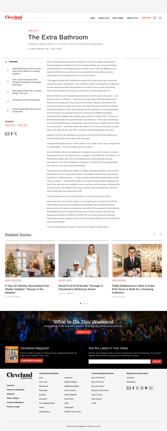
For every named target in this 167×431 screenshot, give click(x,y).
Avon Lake (43, 382)
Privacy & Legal (13, 407)
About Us (10, 385)
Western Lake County (72, 412)
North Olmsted (69, 390)
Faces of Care (96, 395)
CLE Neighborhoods (47, 403)
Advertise (11, 394)
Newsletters (131, 382)
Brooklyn (42, 395)
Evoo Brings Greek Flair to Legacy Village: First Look (26, 92)
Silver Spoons (96, 399)
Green (41, 407)
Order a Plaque (13, 398)
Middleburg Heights (71, 386)
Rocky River (69, 399)
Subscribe (146, 18)
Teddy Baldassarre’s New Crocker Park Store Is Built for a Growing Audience (26, 71)
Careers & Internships (15, 390)
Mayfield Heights (70, 382)
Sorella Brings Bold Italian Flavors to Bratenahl (26, 110)
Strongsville (68, 407)
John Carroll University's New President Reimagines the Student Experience (26, 82)
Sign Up (156, 361)
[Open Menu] (160, 18)
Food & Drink (118, 18)
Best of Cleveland (98, 378)
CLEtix (93, 403)
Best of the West (97, 386)
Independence (44, 412)
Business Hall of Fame (100, 390)
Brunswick (43, 399)
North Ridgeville (70, 395)
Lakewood (68, 378)
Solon (66, 403)
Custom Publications (15, 402)
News (93, 18)
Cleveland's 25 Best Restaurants (26, 100)
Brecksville (43, 390)
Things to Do (103, 18)
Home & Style (132, 18)
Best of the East (97, 382)
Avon (41, 378)
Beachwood (43, 386)
